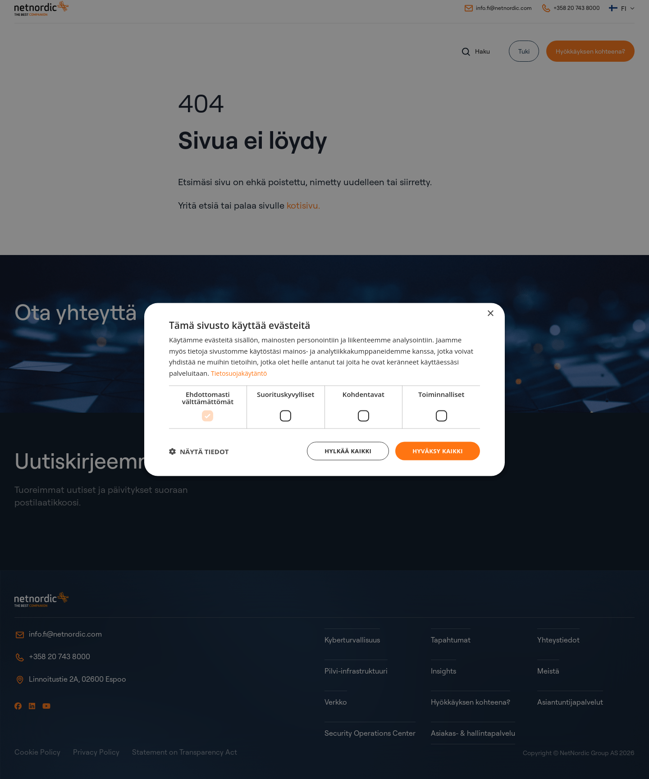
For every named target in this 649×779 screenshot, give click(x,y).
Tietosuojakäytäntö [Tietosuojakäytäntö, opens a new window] (241, 372)
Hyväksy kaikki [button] (436, 450)
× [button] (490, 312)
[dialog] (324, 389)
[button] (199, 451)
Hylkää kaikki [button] (342, 450)
